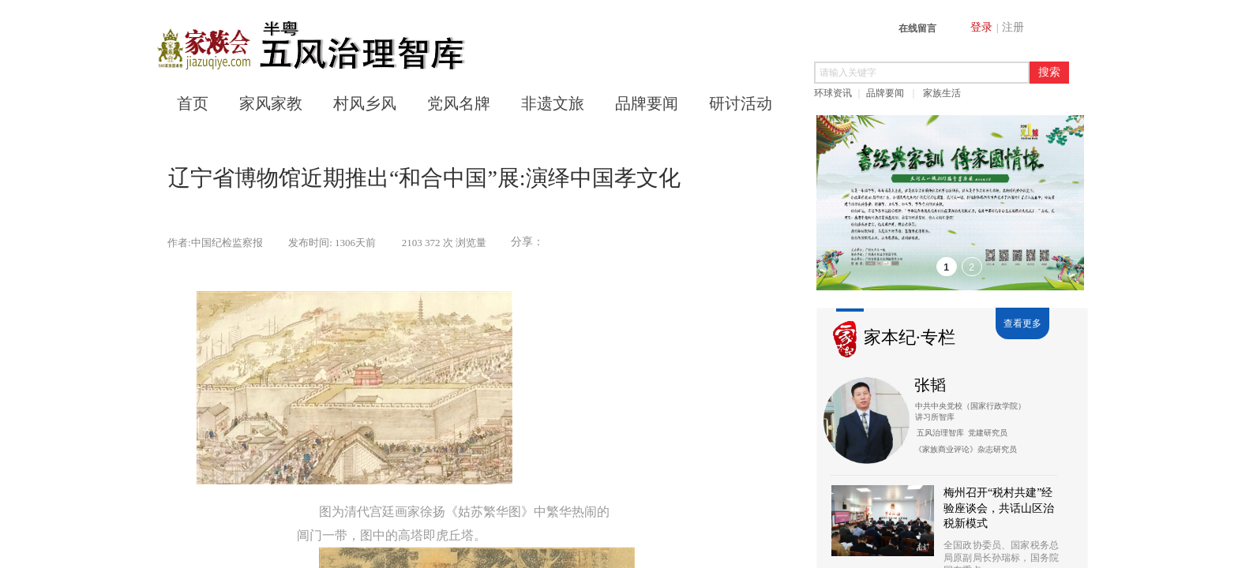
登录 (981, 27)
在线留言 (917, 28)
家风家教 (270, 103)
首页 (192, 103)
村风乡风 (364, 103)
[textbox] (922, 73)
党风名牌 (458, 103)
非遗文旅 (552, 103)
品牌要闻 (885, 93)
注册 (1013, 27)
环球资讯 (833, 93)
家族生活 (942, 93)
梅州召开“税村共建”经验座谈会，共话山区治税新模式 (999, 508)
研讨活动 (740, 103)
